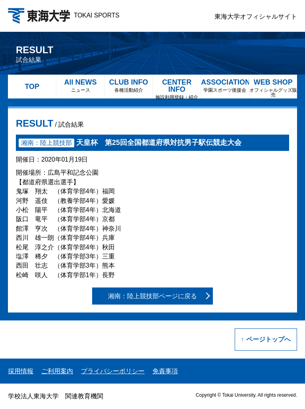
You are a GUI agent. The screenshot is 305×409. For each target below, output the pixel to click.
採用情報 (20, 371)
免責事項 (165, 371)
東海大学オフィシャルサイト (255, 16)
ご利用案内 (57, 371)
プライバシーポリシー (113, 371)
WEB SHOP (273, 88)
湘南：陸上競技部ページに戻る (152, 296)
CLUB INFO (128, 85)
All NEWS (80, 85)
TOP (32, 87)
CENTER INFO (177, 88)
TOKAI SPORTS (64, 15)
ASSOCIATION (225, 85)
